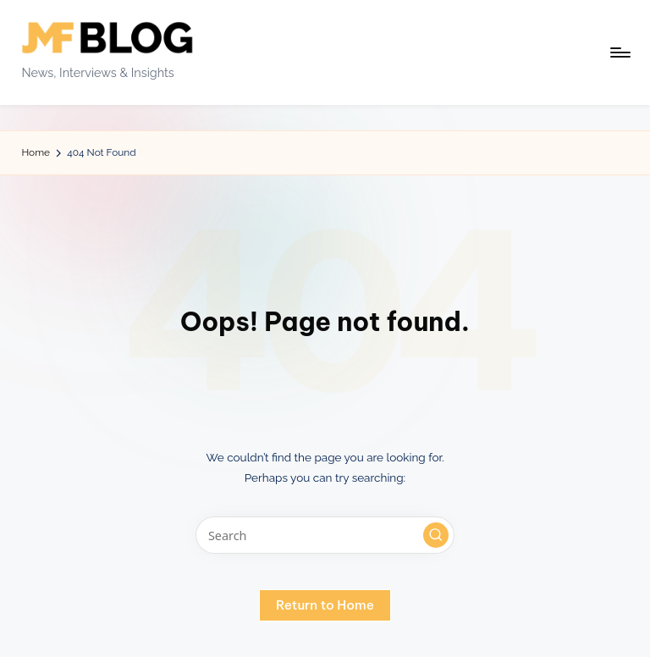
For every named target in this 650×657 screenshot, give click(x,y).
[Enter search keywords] (325, 534)
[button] (436, 535)
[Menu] (619, 52)
